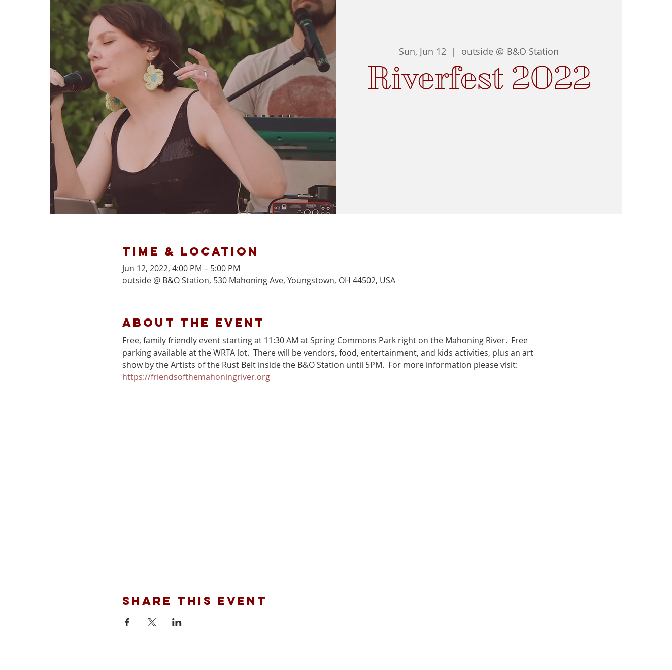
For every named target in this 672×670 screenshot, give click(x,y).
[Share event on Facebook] (127, 622)
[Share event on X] (152, 622)
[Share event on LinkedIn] (177, 622)
